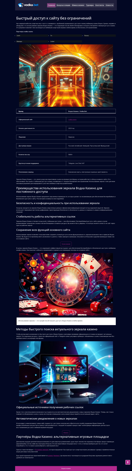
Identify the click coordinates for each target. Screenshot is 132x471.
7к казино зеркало (41, 450)
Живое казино (78, 5)
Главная (51, 5)
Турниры (90, 5)
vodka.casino (72, 119)
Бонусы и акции (63, 5)
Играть (66, 432)
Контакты (99, 5)
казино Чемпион (53, 455)
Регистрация (66, 244)
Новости (109, 5)
